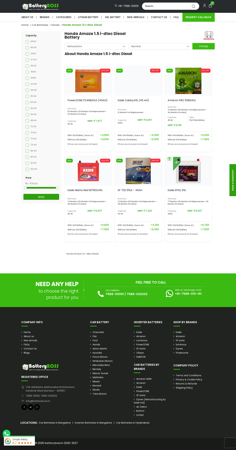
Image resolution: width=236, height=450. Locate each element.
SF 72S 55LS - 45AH (130, 190)
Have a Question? (232, 180)
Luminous (141, 340)
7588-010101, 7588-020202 (41, 395)
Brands (44, 17)
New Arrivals (135, 17)
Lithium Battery (88, 17)
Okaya (140, 352)
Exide (139, 332)
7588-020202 (137, 294)
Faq (176, 17)
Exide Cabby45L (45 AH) (133, 100)
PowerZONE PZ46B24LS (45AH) (88, 100)
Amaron (141, 336)
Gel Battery (112, 17)
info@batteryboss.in (38, 401)
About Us (27, 17)
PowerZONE (142, 344)
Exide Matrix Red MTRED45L (85, 190)
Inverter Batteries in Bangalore (93, 422)
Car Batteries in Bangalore (55, 422)
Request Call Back (198, 17)
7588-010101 (115, 294)
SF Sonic (141, 348)
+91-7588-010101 (127, 6)
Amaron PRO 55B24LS (182, 100)
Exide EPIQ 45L (177, 190)
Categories (63, 17)
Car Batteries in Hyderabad (132, 422)
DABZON (141, 356)
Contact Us (159, 17)
